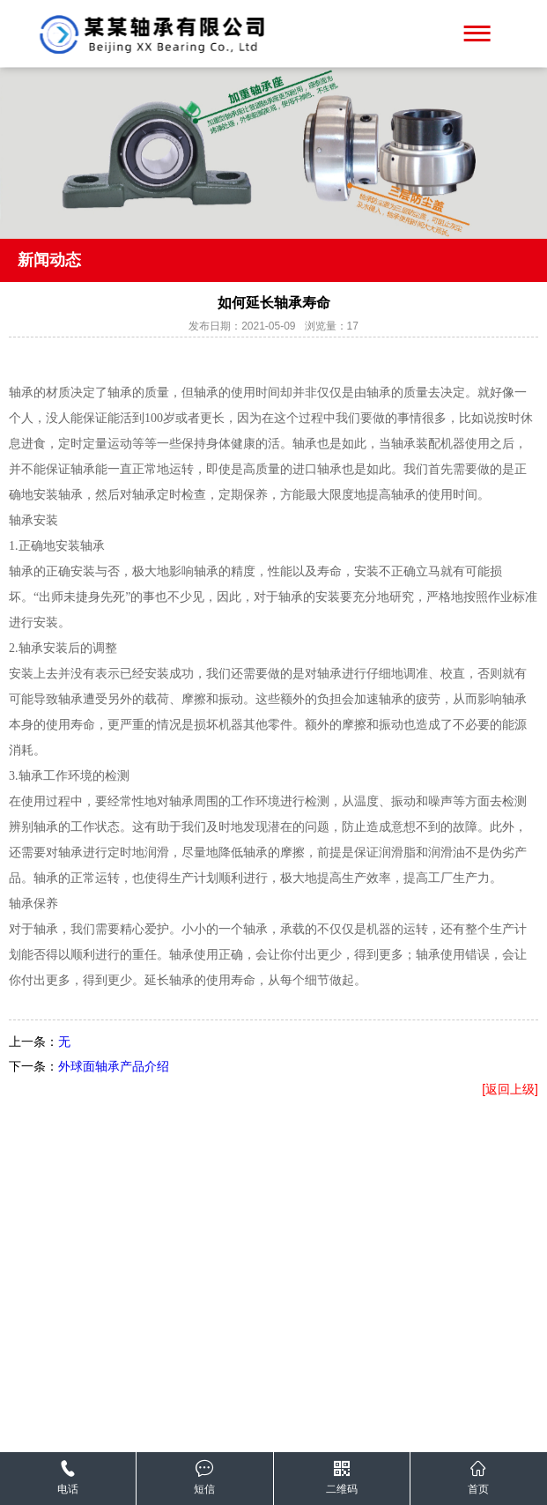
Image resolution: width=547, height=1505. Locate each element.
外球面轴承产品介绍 (113, 1066)
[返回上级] (510, 1089)
